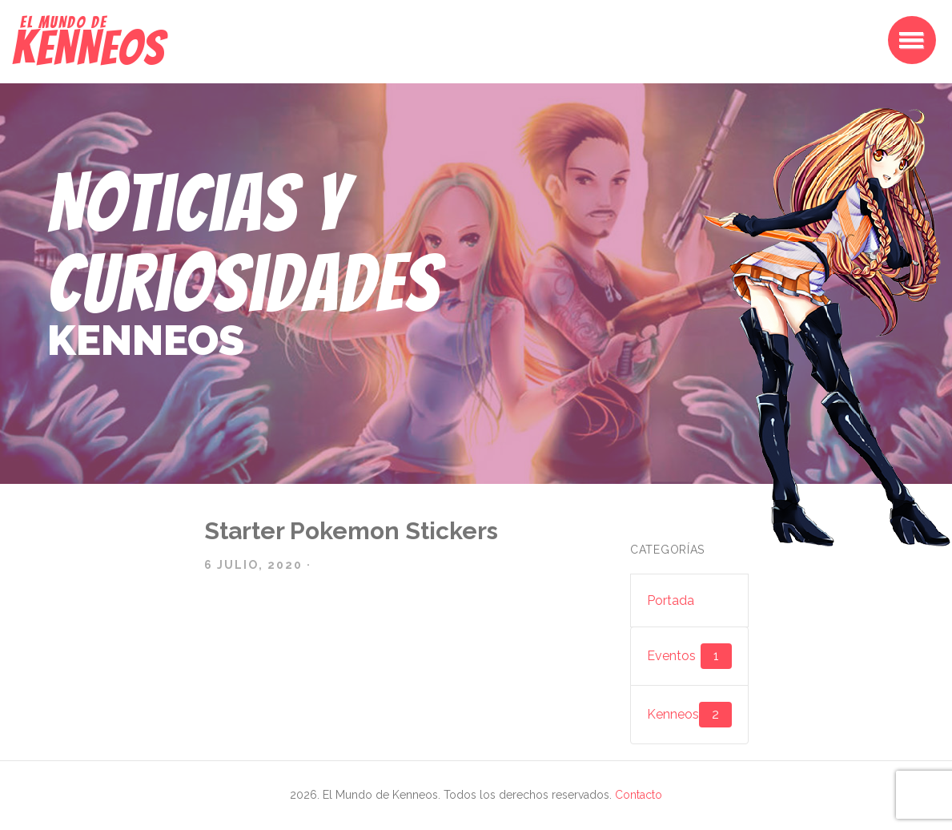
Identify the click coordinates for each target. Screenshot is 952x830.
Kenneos (689, 714)
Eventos (689, 656)
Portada (670, 600)
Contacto (638, 794)
